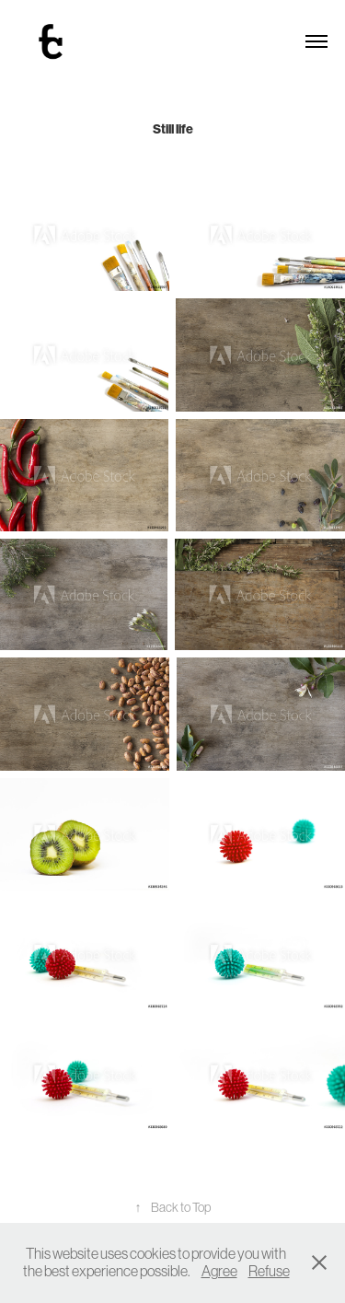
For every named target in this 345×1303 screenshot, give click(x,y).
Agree (219, 1270)
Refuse (269, 1270)
